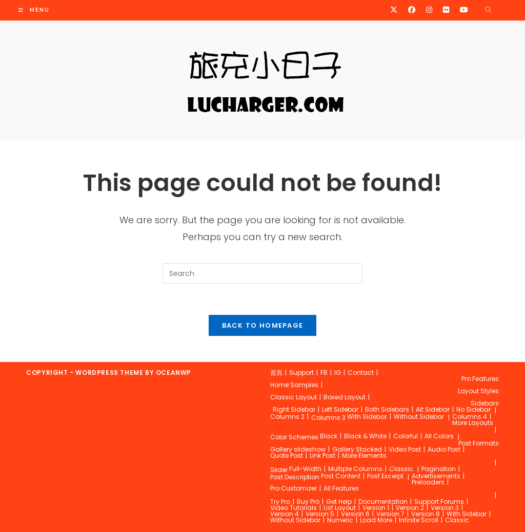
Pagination (438, 468)
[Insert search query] (262, 273)
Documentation (383, 501)
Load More (376, 520)
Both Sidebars (387, 409)
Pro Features (480, 378)
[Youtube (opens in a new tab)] (464, 9)
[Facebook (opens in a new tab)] (411, 9)
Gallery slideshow (298, 449)
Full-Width (305, 468)
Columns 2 (287, 416)
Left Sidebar (340, 409)
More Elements (364, 455)
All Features (341, 488)
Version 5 (320, 513)
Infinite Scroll (418, 520)
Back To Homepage (263, 325)
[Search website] (488, 10)
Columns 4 (469, 416)
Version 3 (445, 507)
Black (328, 436)
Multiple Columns (355, 468)
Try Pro (280, 501)
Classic (401, 468)
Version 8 (425, 513)
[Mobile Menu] (34, 10)
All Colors (439, 436)
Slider (279, 469)
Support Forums (439, 501)
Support (301, 372)
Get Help (339, 501)
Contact (361, 372)
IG (337, 372)
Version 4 (284, 513)
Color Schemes (294, 437)
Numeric (340, 520)
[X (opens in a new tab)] (393, 9)
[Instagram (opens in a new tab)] (429, 9)
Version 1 (375, 507)
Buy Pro (308, 501)
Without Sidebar (419, 416)
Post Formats (478, 443)
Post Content (340, 476)
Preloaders (428, 482)
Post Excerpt (385, 476)
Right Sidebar (294, 409)
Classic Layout (293, 397)
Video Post (405, 449)
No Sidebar (473, 409)
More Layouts (472, 422)
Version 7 (390, 513)
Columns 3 (328, 417)
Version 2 (410, 507)
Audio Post (444, 449)
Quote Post (286, 455)
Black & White (365, 436)
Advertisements (436, 476)
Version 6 (355, 513)
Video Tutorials (293, 507)
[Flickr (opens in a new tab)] (446, 9)
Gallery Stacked (357, 449)
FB (324, 372)
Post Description (294, 477)
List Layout (340, 507)
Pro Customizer (293, 488)
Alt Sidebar (433, 409)
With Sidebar (367, 416)
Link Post (322, 455)
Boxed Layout (345, 397)
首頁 (276, 372)
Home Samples (294, 384)
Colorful (405, 436)
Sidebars (485, 403)
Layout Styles (478, 391)
